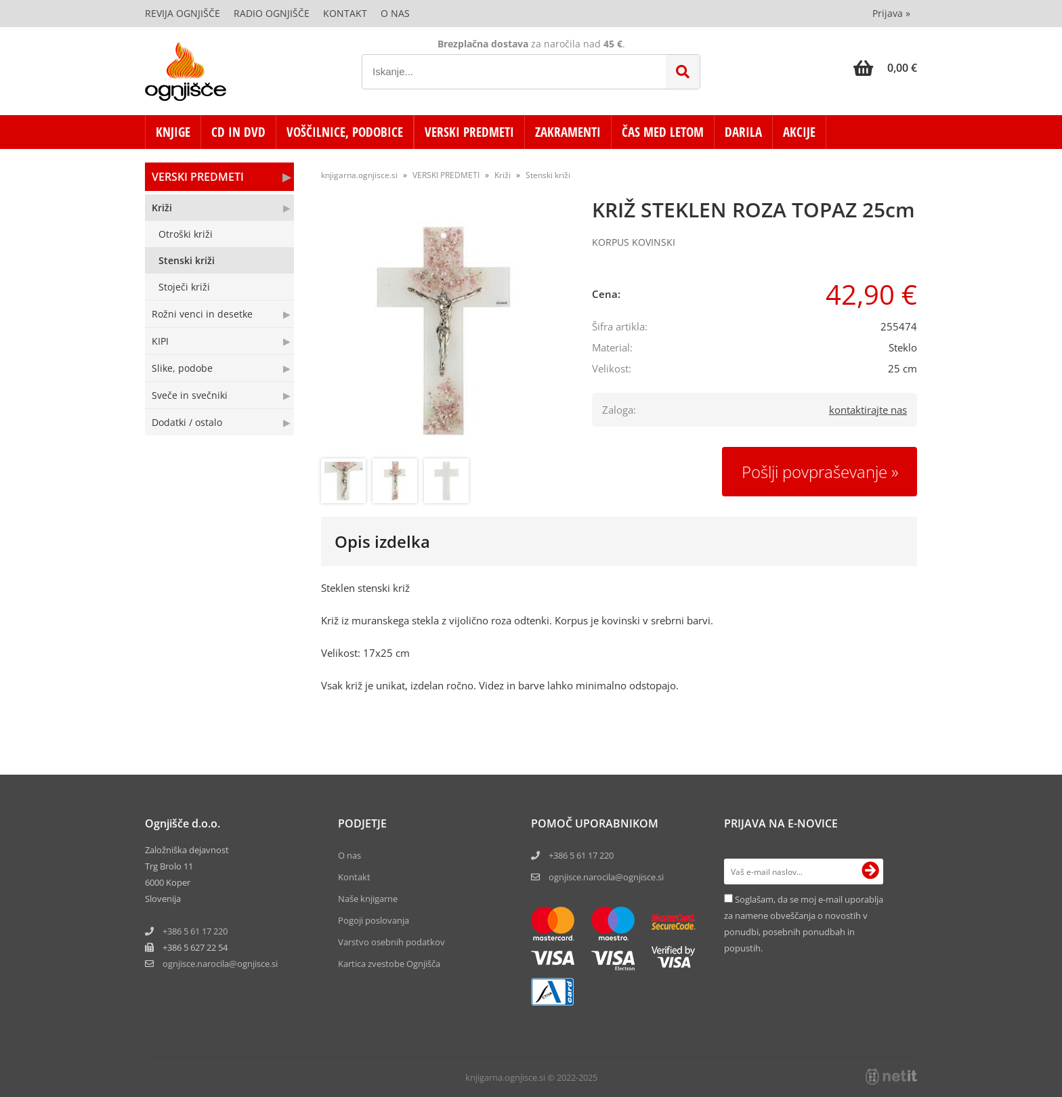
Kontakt (345, 13)
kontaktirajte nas (868, 409)
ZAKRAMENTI (568, 132)
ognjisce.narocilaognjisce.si (220, 964)
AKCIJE (799, 132)
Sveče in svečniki (190, 395)
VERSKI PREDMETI (469, 132)
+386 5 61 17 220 (195, 931)
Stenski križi (186, 260)
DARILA (743, 132)
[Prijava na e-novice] (870, 871)
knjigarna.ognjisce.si (359, 175)
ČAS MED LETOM (663, 132)
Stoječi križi (184, 286)
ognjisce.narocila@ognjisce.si (606, 877)
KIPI (160, 341)
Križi (162, 207)
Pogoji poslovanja (373, 920)
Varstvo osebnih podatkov (391, 942)
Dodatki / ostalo (187, 422)
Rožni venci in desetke (202, 313)
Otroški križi (185, 234)
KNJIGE (173, 132)
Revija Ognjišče (182, 13)
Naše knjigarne (368, 898)
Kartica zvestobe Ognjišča (389, 964)
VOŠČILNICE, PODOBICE (344, 132)
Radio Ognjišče (272, 13)
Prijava (891, 13)
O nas (395, 13)
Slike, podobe (182, 368)
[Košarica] (885, 67)
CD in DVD (238, 132)
